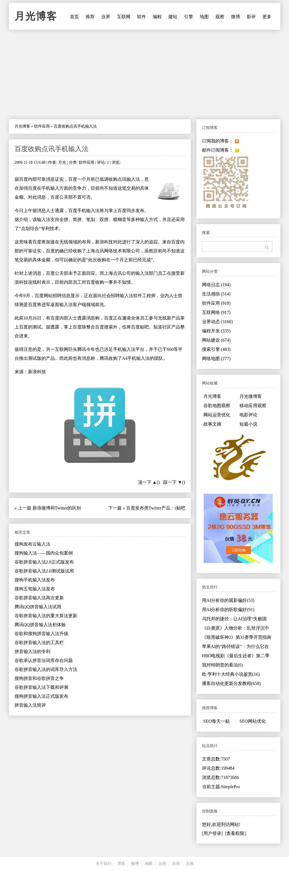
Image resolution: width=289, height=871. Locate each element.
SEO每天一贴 (216, 721)
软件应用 (42, 126)
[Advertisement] (144, 74)
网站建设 (216, 340)
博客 (121, 863)
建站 (172, 16)
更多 (266, 16)
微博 (235, 16)
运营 (162, 863)
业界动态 (217, 321)
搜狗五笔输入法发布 (35, 588)
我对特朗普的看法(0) (222, 665)
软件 (141, 16)
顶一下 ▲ (147, 482)
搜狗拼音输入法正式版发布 (41, 696)
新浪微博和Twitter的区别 (56, 508)
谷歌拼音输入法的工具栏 (39, 642)
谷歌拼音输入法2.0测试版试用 (44, 571)
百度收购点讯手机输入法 (51, 148)
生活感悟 (216, 294)
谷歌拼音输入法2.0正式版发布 (44, 562)
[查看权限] (235, 833)
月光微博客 (250, 396)
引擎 (188, 16)
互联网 (123, 16)
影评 (251, 16)
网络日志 (216, 284)
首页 (74, 16)
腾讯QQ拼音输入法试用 (38, 606)
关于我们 (103, 863)
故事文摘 (212, 424)
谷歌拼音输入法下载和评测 (41, 687)
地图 (204, 16)
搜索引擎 (216, 349)
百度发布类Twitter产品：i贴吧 (155, 508)
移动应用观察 (252, 405)
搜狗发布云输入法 (32, 544)
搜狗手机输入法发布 (35, 579)
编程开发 (216, 330)
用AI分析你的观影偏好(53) (228, 600)
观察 (219, 16)
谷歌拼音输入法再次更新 (39, 597)
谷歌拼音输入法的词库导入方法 (46, 669)
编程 (157, 16)
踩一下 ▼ (172, 482)
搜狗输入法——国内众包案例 (44, 553)
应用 (176, 863)
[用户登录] (212, 833)
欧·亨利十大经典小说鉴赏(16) (231, 674)
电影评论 (248, 414)
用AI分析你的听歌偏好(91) (228, 609)
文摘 (190, 863)
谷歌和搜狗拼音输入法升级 (41, 633)
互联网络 (216, 312)
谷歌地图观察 (216, 405)
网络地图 (216, 358)
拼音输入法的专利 (32, 651)
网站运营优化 (216, 414)
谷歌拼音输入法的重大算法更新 (46, 615)
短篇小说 (248, 424)
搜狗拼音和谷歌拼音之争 (39, 678)
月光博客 (36, 16)
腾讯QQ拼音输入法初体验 (40, 624)
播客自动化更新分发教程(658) (231, 683)
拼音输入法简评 (30, 705)
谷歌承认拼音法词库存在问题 (44, 660)
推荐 (90, 16)
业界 (105, 16)
